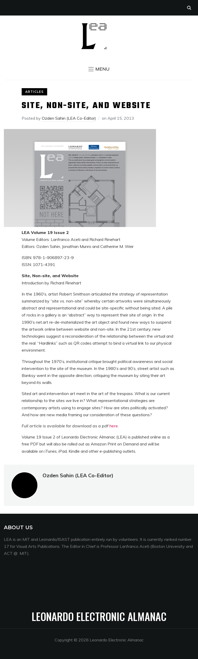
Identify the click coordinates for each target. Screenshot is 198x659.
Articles (34, 92)
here (113, 425)
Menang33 (14, 583)
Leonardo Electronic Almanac (99, 616)
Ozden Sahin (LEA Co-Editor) (69, 118)
